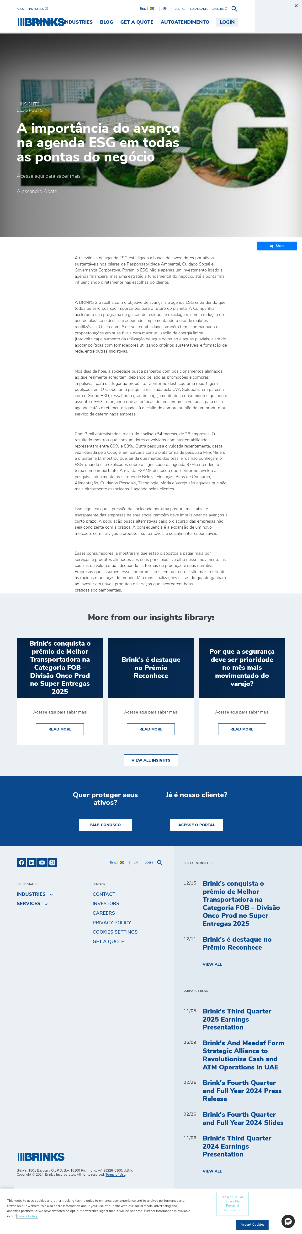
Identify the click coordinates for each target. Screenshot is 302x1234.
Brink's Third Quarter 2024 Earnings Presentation (237, 1146)
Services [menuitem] (91, 22)
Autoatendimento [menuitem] (232, 22)
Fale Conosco (105, 825)
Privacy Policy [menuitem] (112, 922)
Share (277, 246)
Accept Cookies (253, 1224)
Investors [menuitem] (106, 903)
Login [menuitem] (274, 22)
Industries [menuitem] (125, 22)
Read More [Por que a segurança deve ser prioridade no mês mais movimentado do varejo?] (248, 728)
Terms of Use (115, 1174)
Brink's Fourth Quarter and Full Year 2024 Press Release (242, 1091)
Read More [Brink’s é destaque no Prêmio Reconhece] (157, 728)
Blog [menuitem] (153, 22)
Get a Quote (108, 941)
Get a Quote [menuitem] (183, 22)
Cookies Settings (115, 932)
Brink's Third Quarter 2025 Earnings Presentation (237, 1019)
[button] (288, 1221)
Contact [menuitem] (104, 894)
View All (212, 964)
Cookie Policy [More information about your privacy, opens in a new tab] (27, 1216)
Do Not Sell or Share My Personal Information (232, 1204)
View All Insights (151, 760)
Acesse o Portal (196, 825)
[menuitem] (23, 9)
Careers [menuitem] (104, 913)
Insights (29, 104)
